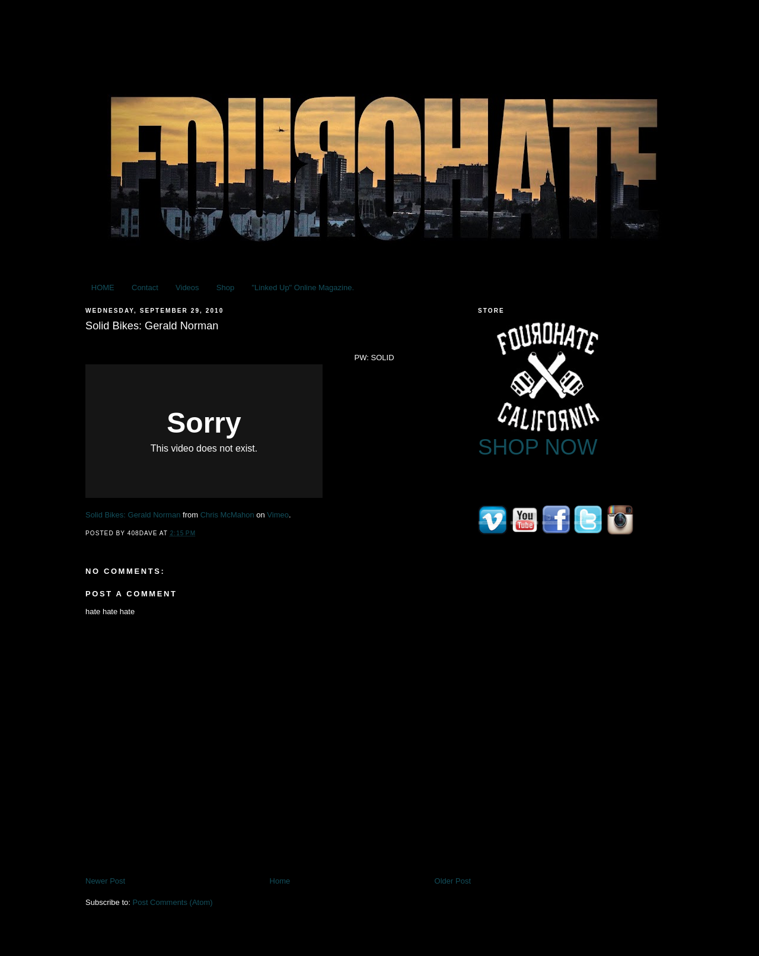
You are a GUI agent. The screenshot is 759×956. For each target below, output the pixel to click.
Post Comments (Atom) (173, 902)
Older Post (453, 880)
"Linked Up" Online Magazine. (302, 287)
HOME (102, 287)
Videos (187, 287)
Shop (225, 287)
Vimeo (278, 514)
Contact (145, 287)
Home (280, 880)
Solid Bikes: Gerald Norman (132, 514)
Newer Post (105, 880)
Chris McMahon (227, 514)
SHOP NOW (538, 447)
